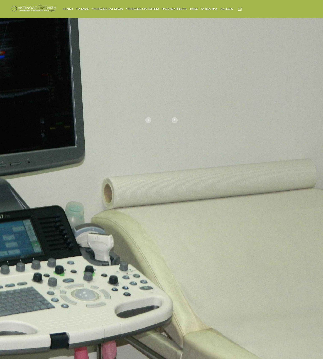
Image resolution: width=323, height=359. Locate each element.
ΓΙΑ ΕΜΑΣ (82, 9)
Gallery (226, 9)
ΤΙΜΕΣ (193, 9)
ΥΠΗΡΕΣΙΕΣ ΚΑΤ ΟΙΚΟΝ (107, 9)
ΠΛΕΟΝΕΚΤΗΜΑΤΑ (174, 9)
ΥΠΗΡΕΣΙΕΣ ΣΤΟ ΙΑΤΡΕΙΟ (142, 9)
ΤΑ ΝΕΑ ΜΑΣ (209, 9)
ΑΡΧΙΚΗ (68, 9)
